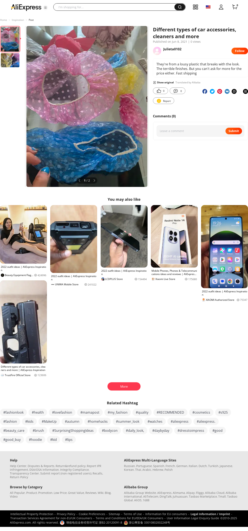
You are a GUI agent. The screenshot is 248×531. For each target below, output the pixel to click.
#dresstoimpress (191, 430)
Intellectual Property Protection (31, 514)
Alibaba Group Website (140, 493)
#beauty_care (13, 430)
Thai (138, 470)
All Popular (17, 493)
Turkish (213, 466)
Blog (108, 493)
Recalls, (98, 473)
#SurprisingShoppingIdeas (73, 430)
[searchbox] (115, 7)
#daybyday (160, 430)
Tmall (222, 496)
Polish (169, 470)
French (170, 466)
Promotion (45, 493)
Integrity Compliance (74, 470)
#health (38, 412)
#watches (155, 421)
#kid (53, 439)
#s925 (223, 412)
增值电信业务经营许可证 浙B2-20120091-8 (94, 522)
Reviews (91, 493)
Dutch (203, 466)
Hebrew (158, 470)
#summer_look (127, 421)
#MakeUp (49, 421)
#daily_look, (135, 430)
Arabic (146, 470)
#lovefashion (62, 412)
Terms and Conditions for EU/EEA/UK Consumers (129, 518)
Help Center (18, 466)
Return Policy (19, 477)
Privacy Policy (66, 514)
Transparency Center (24, 473)
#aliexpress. (206, 421)
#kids (29, 421)
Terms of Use (133, 514)
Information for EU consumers (166, 514)
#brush (38, 430)
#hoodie (35, 439)
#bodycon (110, 430)
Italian (193, 466)
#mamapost (89, 412)
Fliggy (200, 493)
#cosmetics (201, 412)
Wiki (101, 493)
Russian (129, 466)
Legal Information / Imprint (210, 514)
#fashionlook (13, 412)
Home (3, 20)
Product (31, 493)
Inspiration (18, 20)
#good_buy (12, 439)
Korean (129, 470)
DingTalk (166, 496)
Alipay (190, 493)
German (181, 466)
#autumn (72, 421)
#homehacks (98, 421)
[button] (45, 7)
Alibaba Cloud (214, 493)
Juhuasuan (180, 496)
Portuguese (144, 466)
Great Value (76, 493)
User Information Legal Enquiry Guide (193, 518)
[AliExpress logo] (26, 7)
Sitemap (114, 514)
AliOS (138, 500)
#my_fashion (118, 412)
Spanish (158, 466)
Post (31, 20)
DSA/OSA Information (44, 470)
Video (14, 496)
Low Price (60, 493)
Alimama (179, 493)
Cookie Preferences (92, 514)
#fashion (10, 421)
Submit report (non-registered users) (65, 473)
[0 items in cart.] (234, 7)
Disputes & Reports (41, 466)
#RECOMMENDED (170, 412)
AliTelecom (150, 496)
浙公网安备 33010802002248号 (147, 522)
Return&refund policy (71, 466)
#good (217, 430)
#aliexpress (179, 421)
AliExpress (164, 493)
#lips (69, 439)
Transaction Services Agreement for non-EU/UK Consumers (51, 518)
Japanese (226, 466)
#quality (142, 412)
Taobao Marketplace (203, 496)
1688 (146, 500)
